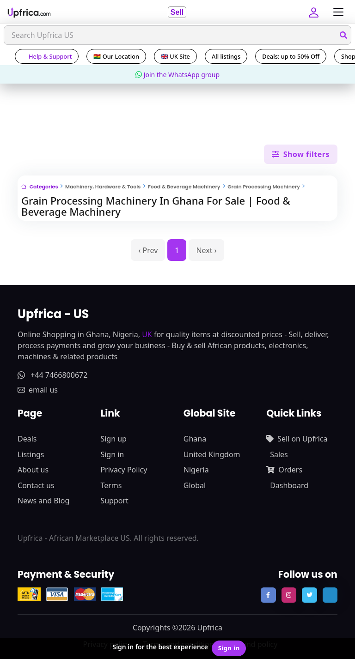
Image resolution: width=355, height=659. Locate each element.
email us (38, 390)
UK (147, 334)
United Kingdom (212, 454)
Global (195, 485)
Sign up (113, 439)
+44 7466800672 (52, 375)
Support (114, 501)
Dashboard (289, 485)
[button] (315, 12)
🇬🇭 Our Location (116, 56)
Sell (177, 12)
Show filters (301, 154)
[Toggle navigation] (336, 12)
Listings (31, 454)
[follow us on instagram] (289, 594)
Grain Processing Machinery (263, 186)
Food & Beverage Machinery (184, 186)
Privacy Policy (123, 470)
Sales (279, 454)
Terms (111, 485)
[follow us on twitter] (309, 594)
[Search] (177, 35)
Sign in (112, 454)
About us (33, 470)
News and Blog (43, 501)
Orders (284, 470)
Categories (39, 186)
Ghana (195, 439)
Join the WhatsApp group (177, 74)
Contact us (36, 485)
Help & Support (47, 56)
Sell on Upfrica (296, 439)
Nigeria (196, 470)
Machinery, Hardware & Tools (103, 186)
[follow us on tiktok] (330, 594)
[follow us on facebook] (268, 594)
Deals (27, 439)
